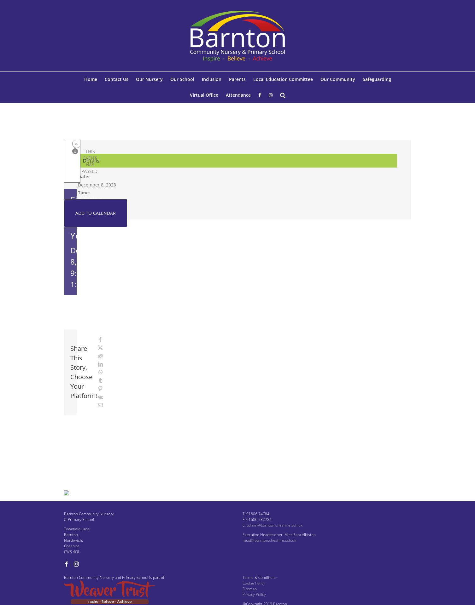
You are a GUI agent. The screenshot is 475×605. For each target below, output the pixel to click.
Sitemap (250, 599)
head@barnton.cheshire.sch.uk (269, 550)
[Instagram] (76, 574)
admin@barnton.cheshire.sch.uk (274, 535)
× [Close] (76, 143)
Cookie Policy (254, 593)
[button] (282, 95)
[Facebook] (66, 574)
